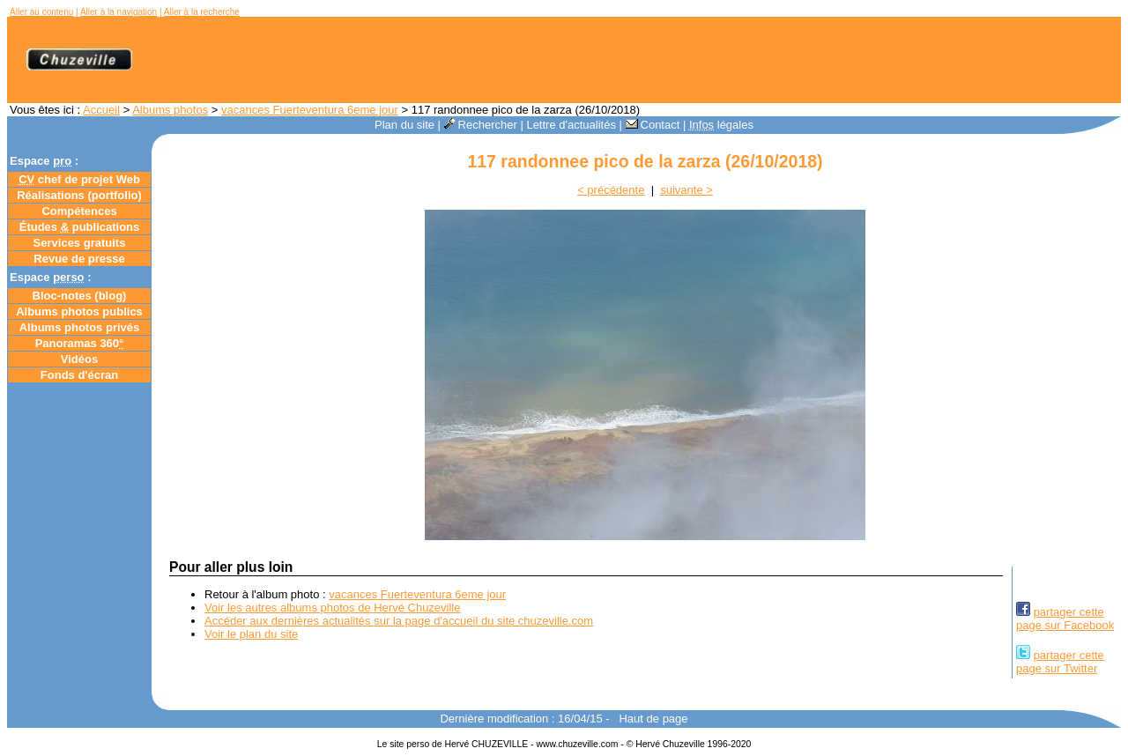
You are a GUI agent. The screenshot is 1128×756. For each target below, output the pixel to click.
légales (721, 124)
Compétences (78, 211)
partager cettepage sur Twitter (1060, 662)
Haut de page (653, 718)
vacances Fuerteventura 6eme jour (309, 109)
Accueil (101, 109)
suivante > (686, 189)
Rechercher (480, 124)
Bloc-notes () (80, 295)
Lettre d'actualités (571, 124)
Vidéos (79, 359)
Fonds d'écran (79, 375)
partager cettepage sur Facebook (1065, 618)
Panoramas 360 (79, 343)
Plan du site (404, 124)
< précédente (610, 189)
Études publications (79, 226)
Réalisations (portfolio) (79, 195)
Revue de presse (78, 258)
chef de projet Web (79, 179)
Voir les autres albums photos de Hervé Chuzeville (332, 607)
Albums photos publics (79, 311)
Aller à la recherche (202, 12)
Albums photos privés (79, 327)
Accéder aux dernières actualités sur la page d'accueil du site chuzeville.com (398, 620)
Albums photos (170, 109)
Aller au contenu (41, 12)
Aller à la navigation (118, 12)
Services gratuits (79, 242)
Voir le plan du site (251, 634)
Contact (653, 124)
